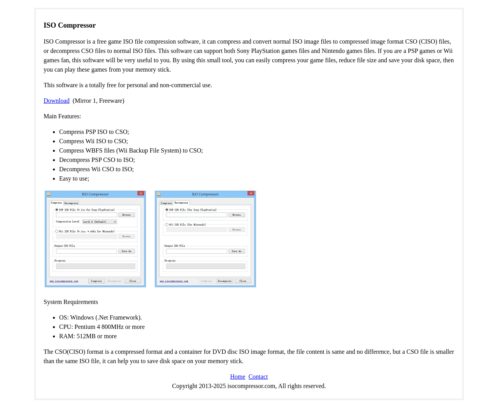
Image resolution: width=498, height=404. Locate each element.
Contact (258, 376)
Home (237, 376)
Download (57, 100)
